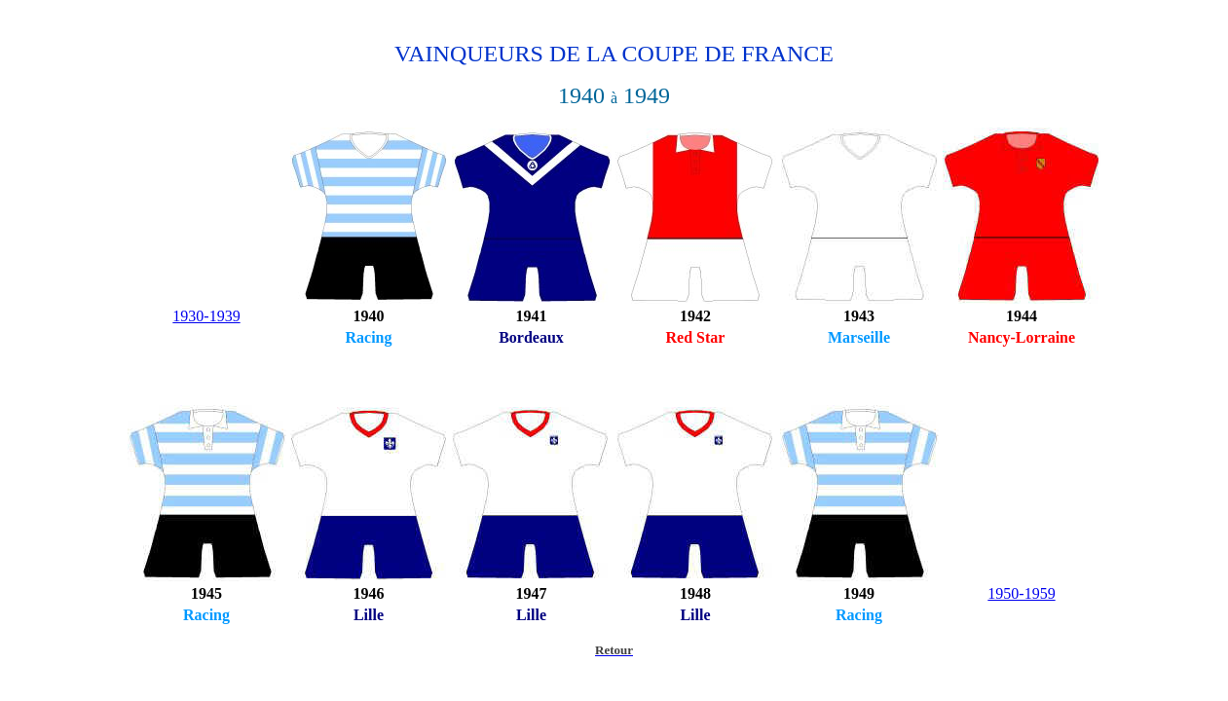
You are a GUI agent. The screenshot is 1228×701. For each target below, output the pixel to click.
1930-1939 (206, 316)
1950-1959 (1021, 593)
